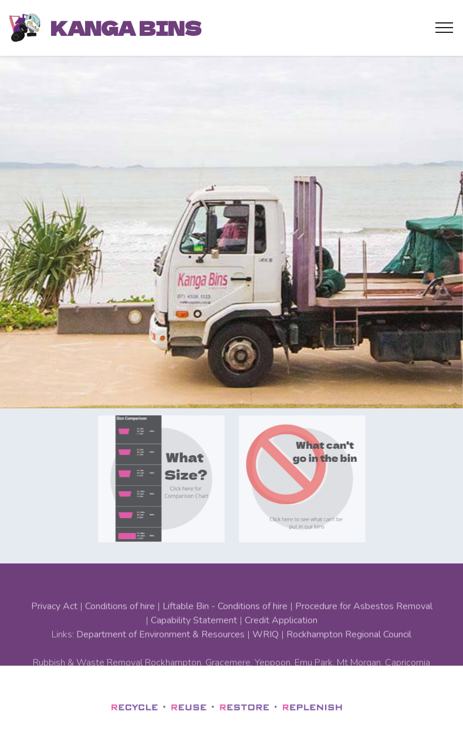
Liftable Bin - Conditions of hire (225, 623)
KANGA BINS (125, 27)
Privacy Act (54, 623)
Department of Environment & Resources (160, 651)
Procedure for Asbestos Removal (363, 623)
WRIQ (265, 651)
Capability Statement (194, 637)
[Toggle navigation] (444, 27)
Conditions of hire (120, 623)
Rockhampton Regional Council (348, 651)
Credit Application (281, 637)
